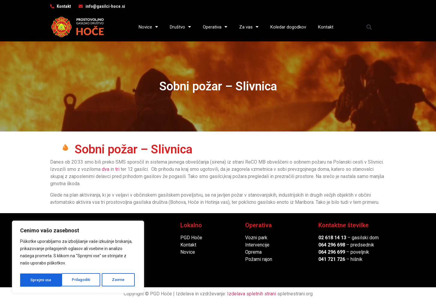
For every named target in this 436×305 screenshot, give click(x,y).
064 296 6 (329, 245)
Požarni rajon (258, 259)
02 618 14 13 (332, 237)
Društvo (180, 27)
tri (117, 169)
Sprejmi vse (115, 280)
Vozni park (256, 237)
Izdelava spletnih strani (251, 294)
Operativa (215, 27)
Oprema (253, 252)
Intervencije (257, 245)
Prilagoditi (39, 280)
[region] (78, 258)
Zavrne (77, 280)
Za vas (248, 27)
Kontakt (325, 27)
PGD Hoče (191, 237)
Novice (148, 27)
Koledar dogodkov (288, 27)
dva (105, 169)
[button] (369, 27)
